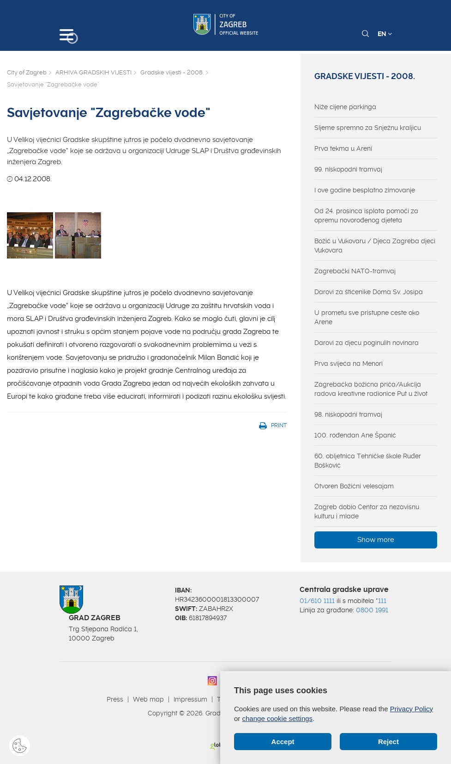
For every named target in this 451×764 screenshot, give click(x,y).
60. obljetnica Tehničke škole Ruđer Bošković (367, 460)
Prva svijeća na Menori (348, 363)
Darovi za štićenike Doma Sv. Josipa (368, 292)
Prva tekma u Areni (343, 148)
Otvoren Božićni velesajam (354, 486)
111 (382, 600)
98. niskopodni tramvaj (348, 414)
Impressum (190, 699)
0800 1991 (372, 610)
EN (385, 33)
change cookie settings (277, 718)
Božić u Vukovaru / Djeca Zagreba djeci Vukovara (374, 245)
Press (115, 699)
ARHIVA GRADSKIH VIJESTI (93, 72)
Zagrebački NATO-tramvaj (355, 271)
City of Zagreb (27, 72)
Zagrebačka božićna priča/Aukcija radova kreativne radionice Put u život (370, 389)
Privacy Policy (411, 709)
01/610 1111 (317, 600)
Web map (148, 699)
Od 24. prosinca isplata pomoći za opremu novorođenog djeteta (366, 215)
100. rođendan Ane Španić (355, 435)
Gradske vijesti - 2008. (172, 72)
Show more (375, 540)
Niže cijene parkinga (345, 107)
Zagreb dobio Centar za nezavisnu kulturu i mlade (366, 511)
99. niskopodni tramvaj (348, 169)
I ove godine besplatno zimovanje (364, 190)
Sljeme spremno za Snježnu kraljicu (367, 127)
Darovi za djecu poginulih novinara (366, 342)
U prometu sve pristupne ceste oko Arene (366, 317)
